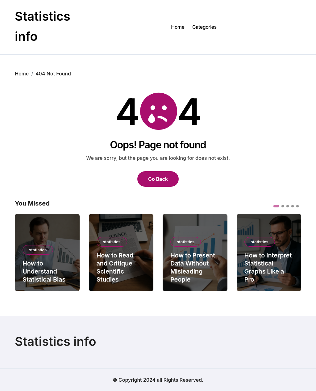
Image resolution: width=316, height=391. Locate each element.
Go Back (158, 179)
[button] (276, 206)
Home (177, 27)
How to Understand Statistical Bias (44, 271)
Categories (204, 27)
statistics (38, 249)
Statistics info (55, 341)
